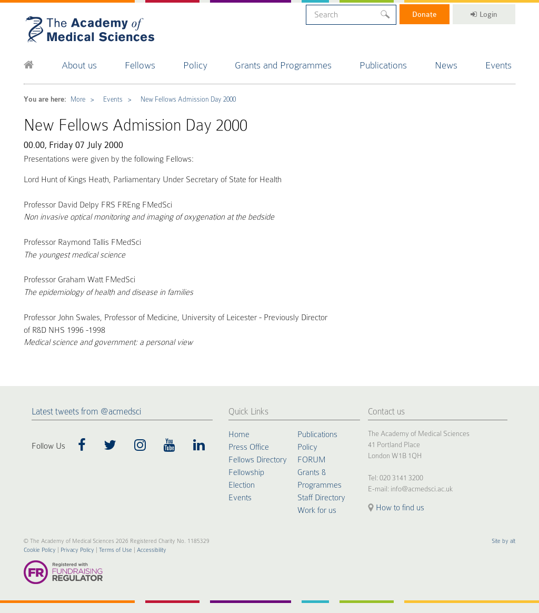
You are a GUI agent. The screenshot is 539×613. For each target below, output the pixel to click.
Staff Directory (321, 497)
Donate (424, 14)
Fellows (140, 65)
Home (238, 434)
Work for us (316, 510)
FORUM (311, 459)
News (446, 65)
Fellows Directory (257, 459)
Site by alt (503, 541)
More (78, 99)
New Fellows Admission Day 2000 (188, 99)
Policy (195, 65)
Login (484, 14)
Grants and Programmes (283, 65)
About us (79, 65)
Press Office (248, 447)
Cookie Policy (40, 550)
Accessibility (151, 550)
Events (498, 65)
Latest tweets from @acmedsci (86, 412)
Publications (383, 65)
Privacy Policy (77, 550)
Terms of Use (115, 550)
